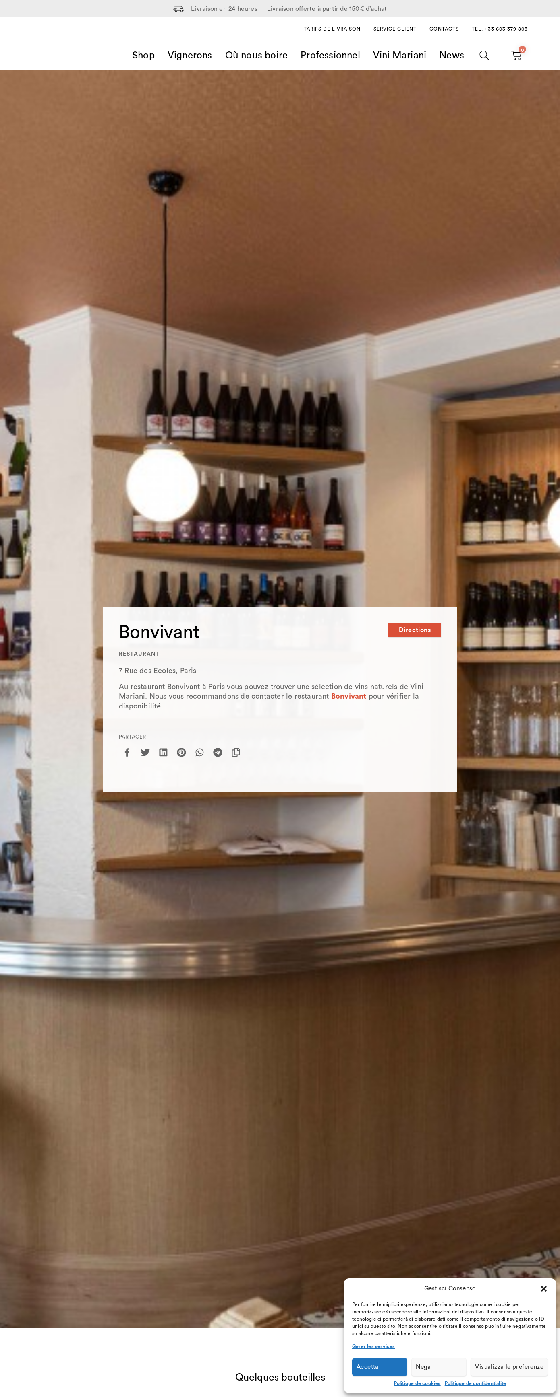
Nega (423, 1367)
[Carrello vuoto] (516, 55)
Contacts (444, 29)
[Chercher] (484, 55)
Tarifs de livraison (332, 29)
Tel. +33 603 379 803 (500, 29)
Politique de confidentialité (475, 1383)
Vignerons (190, 55)
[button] (544, 1289)
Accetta (368, 1367)
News (451, 55)
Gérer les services (373, 1346)
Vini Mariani (399, 55)
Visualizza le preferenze (509, 1367)
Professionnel (330, 55)
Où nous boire (256, 55)
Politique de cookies (417, 1383)
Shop (143, 55)
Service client (395, 29)
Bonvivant (349, 696)
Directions (415, 630)
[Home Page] (52, 46)
